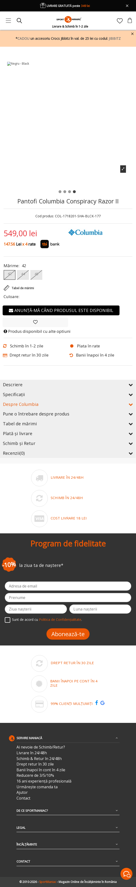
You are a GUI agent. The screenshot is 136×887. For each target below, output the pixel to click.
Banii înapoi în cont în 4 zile (40, 770)
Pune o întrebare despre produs (68, 414)
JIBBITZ (115, 38)
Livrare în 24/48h (31, 753)
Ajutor (22, 792)
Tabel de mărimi (68, 423)
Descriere (68, 384)
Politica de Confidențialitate (60, 619)
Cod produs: (44, 216)
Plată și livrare (68, 433)
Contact (23, 798)
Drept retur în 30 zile (35, 764)
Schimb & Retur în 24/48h (39, 759)
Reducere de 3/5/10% (35, 775)
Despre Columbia (68, 404)
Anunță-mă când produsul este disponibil (61, 310)
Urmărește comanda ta (37, 787)
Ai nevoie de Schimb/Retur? (40, 747)
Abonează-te (68, 634)
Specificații (68, 394)
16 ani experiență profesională (43, 781)
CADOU (23, 38)
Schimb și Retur (68, 443)
